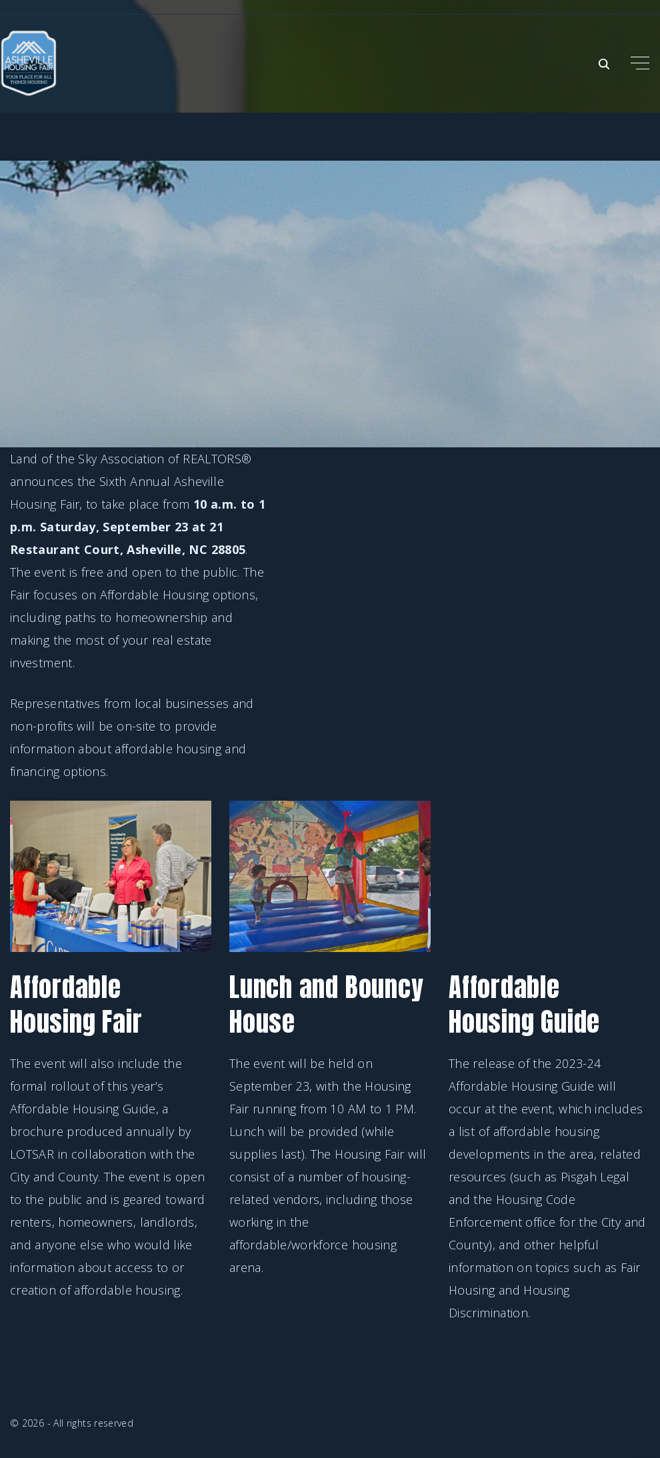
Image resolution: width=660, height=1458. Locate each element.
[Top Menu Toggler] (640, 63)
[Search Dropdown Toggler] (604, 64)
